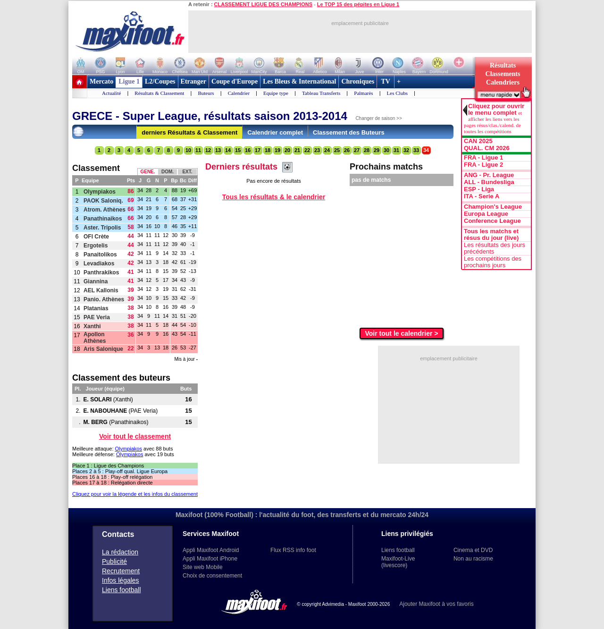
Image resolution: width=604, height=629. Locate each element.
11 (198, 150)
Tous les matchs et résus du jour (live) (491, 234)
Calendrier (239, 93)
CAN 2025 (478, 141)
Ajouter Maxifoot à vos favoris (436, 604)
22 (307, 150)
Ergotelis (96, 245)
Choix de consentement (212, 575)
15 (238, 150)
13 (218, 150)
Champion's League (493, 207)
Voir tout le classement (135, 436)
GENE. (147, 171)
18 (267, 150)
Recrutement (121, 571)
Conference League (492, 221)
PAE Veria (97, 317)
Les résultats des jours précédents (494, 248)
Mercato (101, 81)
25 (337, 150)
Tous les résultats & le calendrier (273, 197)
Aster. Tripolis (102, 227)
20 (287, 150)
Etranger (193, 81)
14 (228, 150)
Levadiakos (99, 263)
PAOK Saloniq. (103, 200)
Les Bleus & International (299, 81)
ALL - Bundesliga (489, 182)
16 (248, 150)
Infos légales (120, 580)
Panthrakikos (101, 272)
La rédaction (120, 552)
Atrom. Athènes (105, 209)
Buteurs (206, 93)
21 (297, 150)
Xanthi (92, 326)
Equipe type (275, 93)
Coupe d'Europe (234, 81)
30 (386, 150)
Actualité (111, 93)
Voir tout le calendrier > (401, 333)
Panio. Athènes (104, 299)
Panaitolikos (100, 254)
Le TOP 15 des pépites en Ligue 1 (358, 4)
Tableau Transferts (321, 93)
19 (277, 150)
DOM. (167, 171)
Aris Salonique (103, 349)
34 (426, 150)
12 (208, 150)
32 (406, 150)
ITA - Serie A (481, 196)
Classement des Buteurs (349, 132)
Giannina (96, 281)
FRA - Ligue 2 (483, 165)
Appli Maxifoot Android (211, 550)
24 (327, 150)
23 (317, 150)
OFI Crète (96, 236)
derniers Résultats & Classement (189, 132)
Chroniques (357, 81)
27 (357, 150)
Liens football (121, 590)
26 (347, 150)
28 (366, 150)
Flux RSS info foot (293, 550)
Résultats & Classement (159, 93)
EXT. (187, 171)
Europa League (486, 214)
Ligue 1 (129, 81)
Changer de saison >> (378, 118)
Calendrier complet (275, 132)
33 (416, 150)
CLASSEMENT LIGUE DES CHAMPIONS (263, 4)
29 (376, 150)
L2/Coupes (160, 81)
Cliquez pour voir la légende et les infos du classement (135, 494)
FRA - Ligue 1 (483, 157)
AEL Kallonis (101, 290)
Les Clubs (397, 93)
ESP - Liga (479, 189)
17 (257, 150)
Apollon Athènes (95, 337)
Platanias (96, 308)
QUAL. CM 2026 (487, 148)
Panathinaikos (103, 218)
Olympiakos (100, 191)
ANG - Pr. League (489, 175)
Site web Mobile (203, 567)
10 (188, 150)
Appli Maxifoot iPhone (210, 558)
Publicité (114, 561)
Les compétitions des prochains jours (492, 262)
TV (385, 81)
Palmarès (363, 93)
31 (396, 150)
